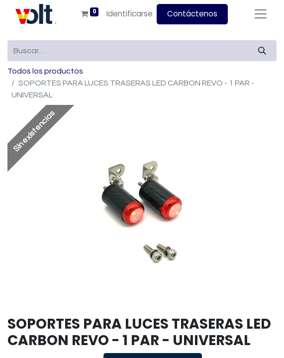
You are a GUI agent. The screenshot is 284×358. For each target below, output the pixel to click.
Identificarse (129, 13)
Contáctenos (192, 13)
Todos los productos (45, 71)
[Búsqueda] (262, 50)
